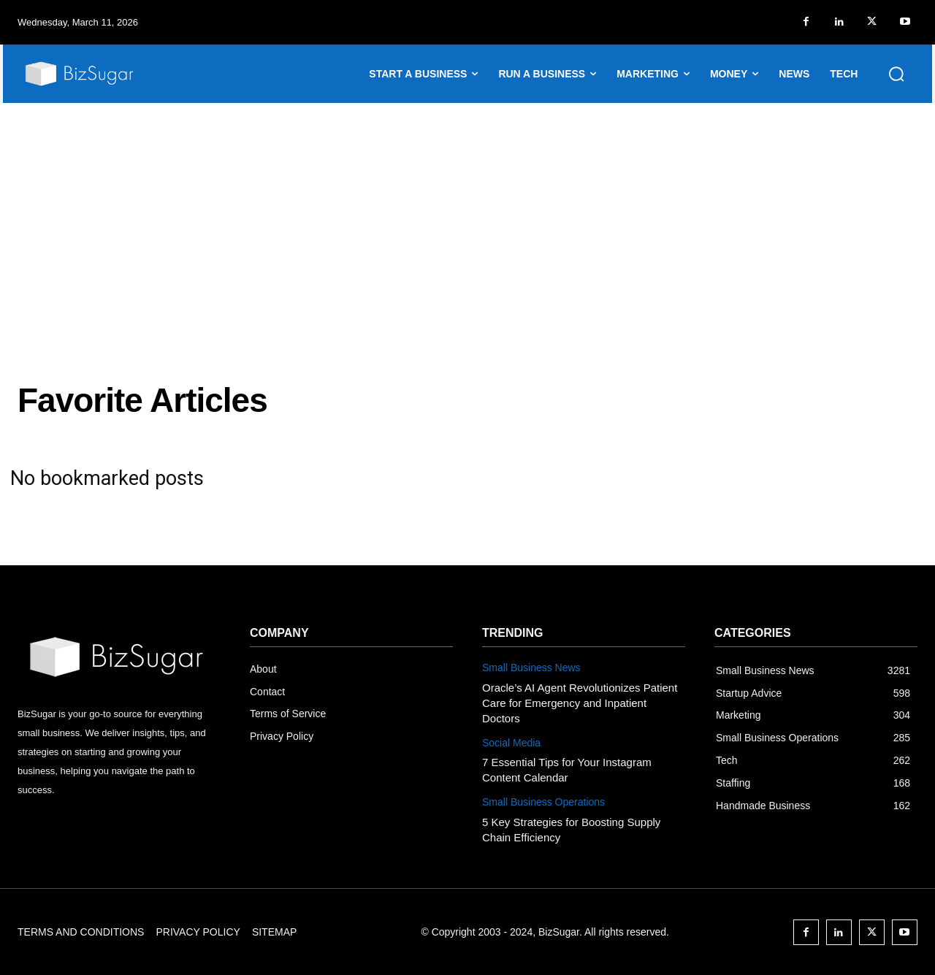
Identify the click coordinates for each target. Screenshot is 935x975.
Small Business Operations (543, 802)
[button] (896, 74)
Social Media (511, 743)
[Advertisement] (467, 212)
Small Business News (531, 667)
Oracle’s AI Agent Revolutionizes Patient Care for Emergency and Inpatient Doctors (579, 702)
